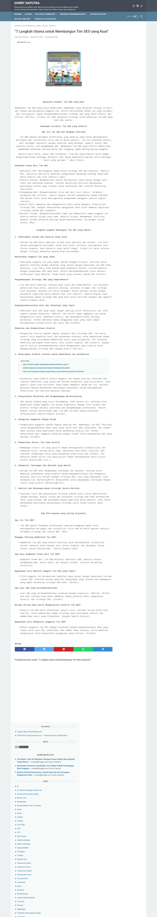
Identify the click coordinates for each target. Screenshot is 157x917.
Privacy (56, 909)
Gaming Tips (115, 179)
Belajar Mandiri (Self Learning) (122, 125)
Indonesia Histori (117, 187)
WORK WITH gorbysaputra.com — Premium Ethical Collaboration (106, 909)
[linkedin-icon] (137, 6)
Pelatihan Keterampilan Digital (122, 233)
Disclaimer (77, 909)
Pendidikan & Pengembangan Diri (124, 248)
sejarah (113, 292)
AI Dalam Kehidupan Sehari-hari (123, 110)
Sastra (113, 284)
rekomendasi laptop (118, 273)
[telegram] (91, 696)
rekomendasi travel (118, 276)
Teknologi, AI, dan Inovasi (45, 20)
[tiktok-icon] (141, 6)
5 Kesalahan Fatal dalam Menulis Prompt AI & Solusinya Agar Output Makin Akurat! (124, 437)
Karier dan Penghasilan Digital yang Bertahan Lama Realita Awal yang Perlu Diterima (53, 400)
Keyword (114, 210)
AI (111, 106)
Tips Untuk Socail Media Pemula (123, 367)
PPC (112, 262)
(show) (28, 49)
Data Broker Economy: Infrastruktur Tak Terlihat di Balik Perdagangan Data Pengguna (125, 77)
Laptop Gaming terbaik (119, 217)
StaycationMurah (117, 352)
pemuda (114, 240)
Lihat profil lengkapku (125, 480)
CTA (112, 148)
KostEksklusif (116, 213)
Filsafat (114, 175)
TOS (30, 909)
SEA (112, 288)
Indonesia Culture (117, 183)
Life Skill (114, 221)
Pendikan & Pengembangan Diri (73, 15)
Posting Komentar (51, 44)
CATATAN (28, 15)
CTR (112, 152)
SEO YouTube (116, 311)
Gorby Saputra (27, 2)
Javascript (115, 202)
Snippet (114, 348)
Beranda (18, 15)
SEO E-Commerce (118, 303)
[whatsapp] (74, 696)
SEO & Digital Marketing (45, 15)
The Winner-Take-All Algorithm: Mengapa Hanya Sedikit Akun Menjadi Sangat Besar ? (126, 65)
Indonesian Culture (118, 190)
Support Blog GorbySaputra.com (123, 32)
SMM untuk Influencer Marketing (123, 334)
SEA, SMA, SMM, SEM (22, 20)
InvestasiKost (116, 198)
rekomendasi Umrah (118, 280)
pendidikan (115, 244)
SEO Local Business (119, 307)
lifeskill (113, 225)
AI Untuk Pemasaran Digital (121, 114)
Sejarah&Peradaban (118, 296)
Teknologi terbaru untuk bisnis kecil (124, 364)
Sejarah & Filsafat (98, 15)
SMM (113, 330)
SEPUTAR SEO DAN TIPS (121, 323)
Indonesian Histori (118, 194)
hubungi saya (38, 909)
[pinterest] (57, 696)
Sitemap (49, 909)
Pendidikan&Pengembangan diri (123, 252)
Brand (113, 133)
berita (113, 129)
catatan (113, 137)
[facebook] (23, 696)
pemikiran (114, 237)
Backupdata (115, 121)
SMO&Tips (115, 344)
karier (113, 206)
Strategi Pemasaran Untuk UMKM (124, 356)
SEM (112, 299)
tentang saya (66, 909)
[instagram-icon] (133, 6)
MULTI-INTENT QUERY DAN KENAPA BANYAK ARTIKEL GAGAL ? (46, 393)
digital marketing (117, 164)
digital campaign (117, 160)
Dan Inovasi (115, 156)
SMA (112, 326)
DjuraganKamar (116, 167)
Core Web (114, 144)
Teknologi (114, 360)
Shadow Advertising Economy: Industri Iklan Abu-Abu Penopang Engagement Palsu (126, 89)
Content (114, 141)
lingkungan (115, 229)
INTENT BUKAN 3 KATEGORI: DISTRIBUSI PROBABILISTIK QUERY (46, 396)
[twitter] (40, 696)
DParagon (114, 171)
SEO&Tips (115, 319)
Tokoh (113, 371)
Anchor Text (115, 118)
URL (112, 375)
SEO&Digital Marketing (120, 315)
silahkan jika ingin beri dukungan (123, 547)
